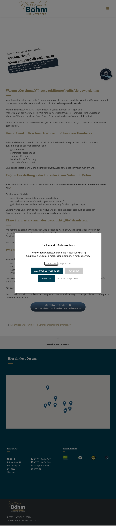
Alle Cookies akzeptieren (47, 271)
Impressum (65, 263)
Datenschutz (51, 263)
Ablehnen (46, 278)
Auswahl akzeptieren (67, 278)
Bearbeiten (74, 271)
